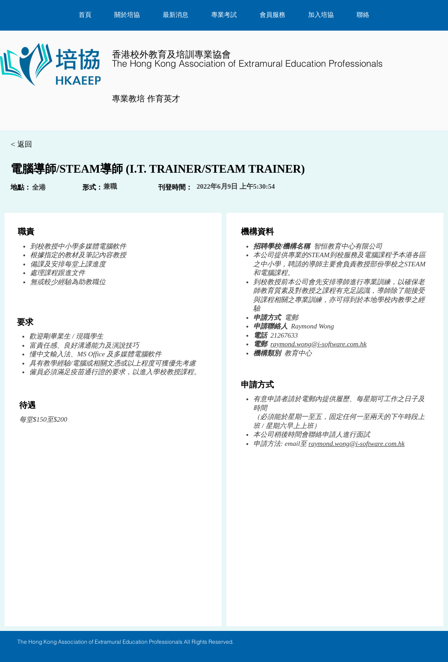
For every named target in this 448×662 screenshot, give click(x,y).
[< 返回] (43, 144)
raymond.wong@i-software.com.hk (319, 344)
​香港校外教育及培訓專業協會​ (247, 59)
